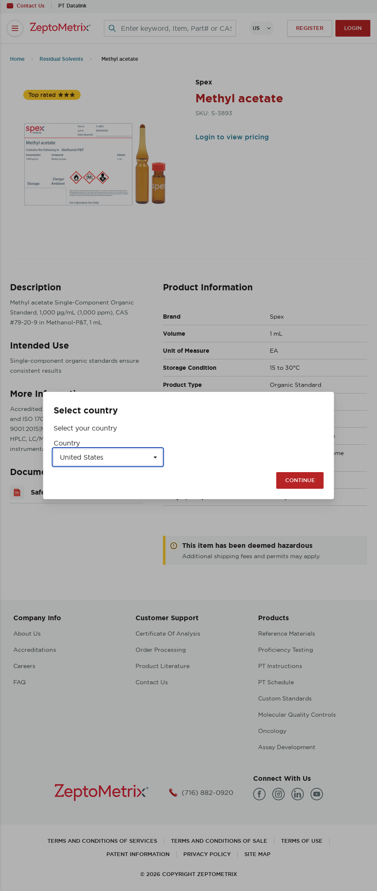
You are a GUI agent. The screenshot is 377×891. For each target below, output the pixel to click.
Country (67, 443)
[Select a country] (108, 457)
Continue (300, 480)
